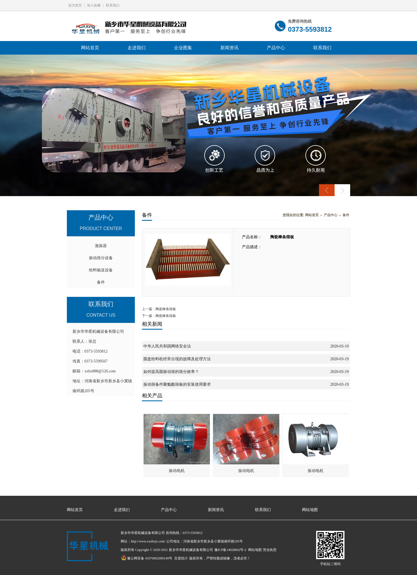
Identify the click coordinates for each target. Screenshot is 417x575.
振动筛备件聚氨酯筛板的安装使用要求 (177, 384)
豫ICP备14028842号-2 (230, 550)
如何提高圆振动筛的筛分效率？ (171, 372)
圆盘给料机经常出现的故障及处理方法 (177, 359)
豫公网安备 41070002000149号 (146, 558)
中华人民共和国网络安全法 (167, 346)
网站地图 (310, 510)
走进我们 (136, 47)
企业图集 (183, 47)
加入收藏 (94, 5)
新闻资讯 (229, 47)
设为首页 (75, 5)
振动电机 (177, 471)
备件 (101, 282)
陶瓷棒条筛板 (166, 309)
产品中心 (276, 47)
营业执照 (269, 550)
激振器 (101, 246)
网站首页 (90, 47)
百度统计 (181, 558)
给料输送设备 (101, 270)
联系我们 (113, 5)
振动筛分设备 (101, 258)
